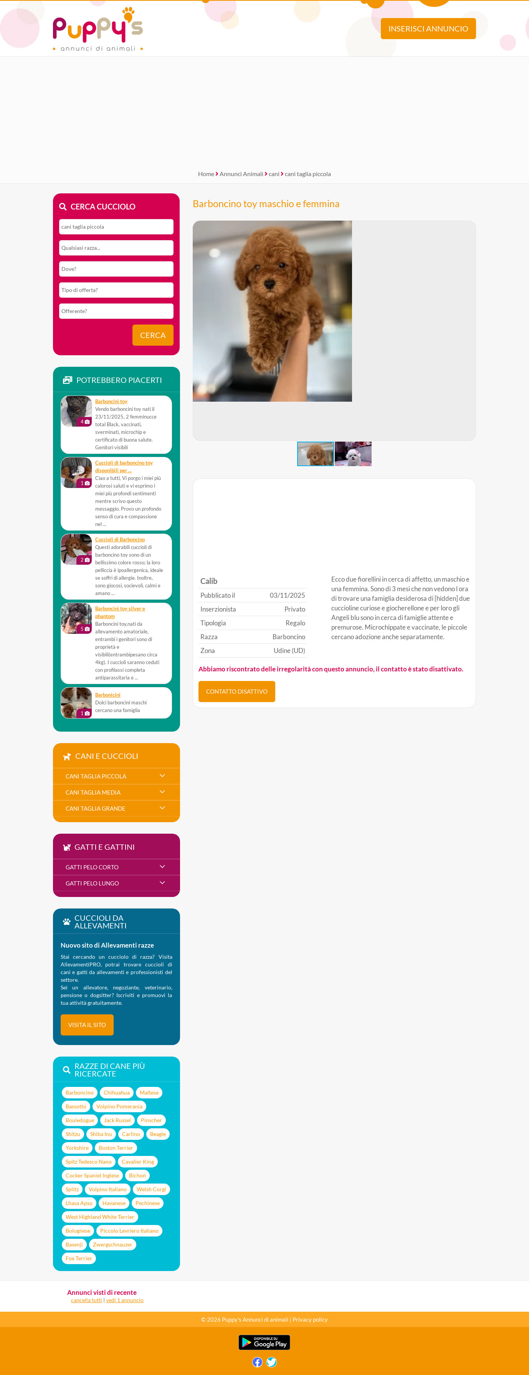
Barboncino (80, 1092)
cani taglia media (93, 792)
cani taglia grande (96, 808)
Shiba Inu (101, 1134)
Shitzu (73, 1134)
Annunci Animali (241, 173)
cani (274, 173)
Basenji (74, 1244)
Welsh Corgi (151, 1189)
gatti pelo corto (92, 867)
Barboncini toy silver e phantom (120, 612)
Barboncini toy (111, 401)
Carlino (131, 1134)
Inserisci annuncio (428, 28)
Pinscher (151, 1120)
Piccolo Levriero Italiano (129, 1230)
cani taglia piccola (308, 173)
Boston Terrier (116, 1147)
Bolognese (78, 1230)
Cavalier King (138, 1161)
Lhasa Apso (79, 1203)
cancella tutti (86, 1300)
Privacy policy (310, 1319)
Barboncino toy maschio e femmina (266, 203)
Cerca (153, 335)
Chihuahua (117, 1092)
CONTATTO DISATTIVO (237, 691)
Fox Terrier (79, 1258)
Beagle (158, 1134)
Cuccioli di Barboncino (120, 539)
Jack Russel (117, 1120)
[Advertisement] (264, 110)
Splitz (72, 1189)
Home (206, 173)
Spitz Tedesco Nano (89, 1161)
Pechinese (148, 1203)
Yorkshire (77, 1147)
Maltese (149, 1092)
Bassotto (76, 1106)
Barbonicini (108, 695)
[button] (470, 331)
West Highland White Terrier (100, 1216)
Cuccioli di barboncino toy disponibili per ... (124, 466)
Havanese (114, 1203)
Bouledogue (80, 1120)
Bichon (137, 1175)
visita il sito (87, 1024)
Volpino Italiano (108, 1189)
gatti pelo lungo (92, 883)
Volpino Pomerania (119, 1106)
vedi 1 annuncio (125, 1300)
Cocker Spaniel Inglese (92, 1175)
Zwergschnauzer (112, 1244)
